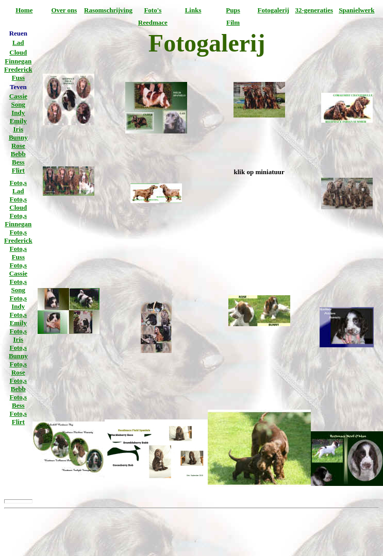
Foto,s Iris (18, 335)
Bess (18, 162)
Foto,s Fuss (18, 253)
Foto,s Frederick (18, 236)
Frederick (18, 69)
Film (233, 22)
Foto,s (18, 183)
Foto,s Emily (18, 319)
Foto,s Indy (18, 302)
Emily (18, 121)
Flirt (18, 170)
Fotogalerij (273, 10)
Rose (18, 145)
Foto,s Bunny (18, 352)
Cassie (18, 96)
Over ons (64, 10)
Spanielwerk (356, 10)
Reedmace (153, 22)
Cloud (18, 52)
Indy (18, 112)
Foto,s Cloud (18, 203)
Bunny (18, 137)
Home (23, 10)
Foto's (152, 10)
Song (18, 104)
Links (193, 10)
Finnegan (18, 61)
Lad (18, 42)
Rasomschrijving (108, 10)
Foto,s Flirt (18, 418)
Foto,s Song (18, 286)
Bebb (18, 154)
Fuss (18, 77)
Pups (233, 10)
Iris (18, 129)
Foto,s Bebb (18, 385)
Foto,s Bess (18, 401)
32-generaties (314, 10)
